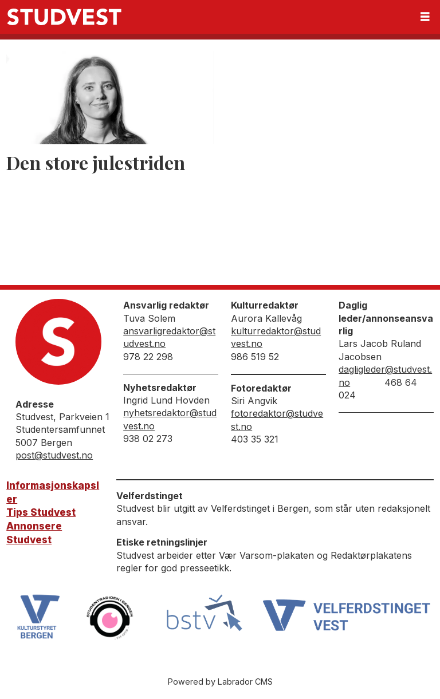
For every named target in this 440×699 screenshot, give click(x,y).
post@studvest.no (54, 455)
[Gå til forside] (64, 17)
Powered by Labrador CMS (220, 681)
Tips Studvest (41, 512)
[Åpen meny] (425, 17)
